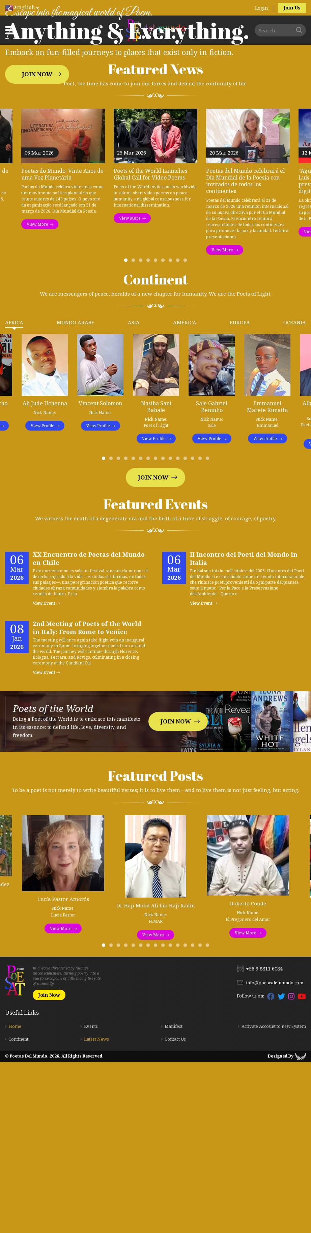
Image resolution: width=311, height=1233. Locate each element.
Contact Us (175, 1210)
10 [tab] (171, 631)
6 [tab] (164, 433)
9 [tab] (186, 433)
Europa (240, 493)
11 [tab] (179, 631)
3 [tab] (142, 433)
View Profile (42, 597)
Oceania (294, 493)
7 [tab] (171, 433)
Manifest (173, 1197)
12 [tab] (186, 631)
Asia (134, 493)
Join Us (292, 7)
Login (261, 8)
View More (37, 395)
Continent (18, 1210)
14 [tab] (201, 631)
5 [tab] (156, 433)
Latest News (96, 1210)
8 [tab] (179, 433)
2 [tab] (134, 433)
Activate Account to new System (274, 1197)
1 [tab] (127, 433)
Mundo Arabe (75, 493)
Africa (14, 493)
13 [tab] (194, 631)
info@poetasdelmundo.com (274, 1154)
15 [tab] (208, 631)
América (184, 493)
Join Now (37, 160)
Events (91, 1197)
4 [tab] (149, 433)
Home (14, 1197)
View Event (46, 774)
